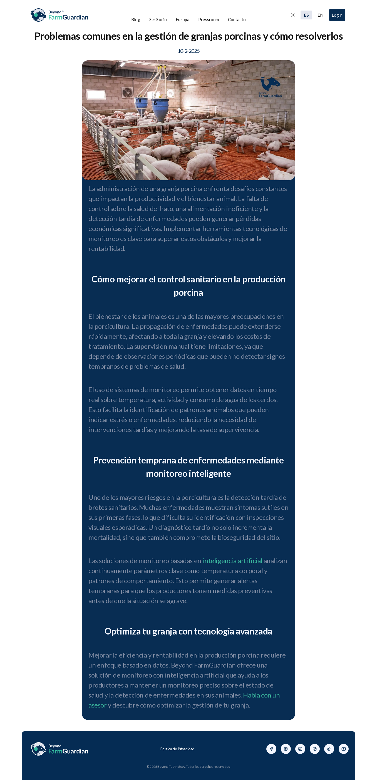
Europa (182, 19)
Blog (135, 19)
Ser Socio (158, 19)
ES (306, 14)
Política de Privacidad (177, 748)
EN (320, 14)
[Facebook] (271, 749)
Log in (337, 14)
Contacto (237, 19)
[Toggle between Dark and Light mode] (292, 15)
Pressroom (208, 19)
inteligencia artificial (232, 560)
